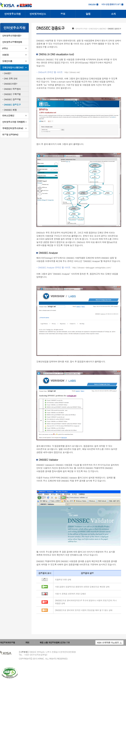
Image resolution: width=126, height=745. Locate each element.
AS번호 (5, 54)
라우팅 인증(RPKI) (10, 134)
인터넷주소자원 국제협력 (13, 121)
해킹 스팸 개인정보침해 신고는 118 (54, 642)
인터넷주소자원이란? (11, 35)
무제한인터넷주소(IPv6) (12, 128)
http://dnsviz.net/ (72, 72)
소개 (113, 13)
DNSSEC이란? (10, 83)
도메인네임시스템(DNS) (12, 67)
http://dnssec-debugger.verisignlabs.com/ (91, 267)
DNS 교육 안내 (10, 78)
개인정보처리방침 (7, 642)
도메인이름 (7, 61)
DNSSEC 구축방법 (12, 94)
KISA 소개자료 (109, 642)
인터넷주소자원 (12, 13)
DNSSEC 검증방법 (12, 99)
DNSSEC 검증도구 (12, 104)
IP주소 (5, 48)
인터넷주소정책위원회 (12, 42)
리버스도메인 (8, 115)
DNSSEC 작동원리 (12, 88)
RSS (27, 642)
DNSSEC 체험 (10, 109)
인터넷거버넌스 (38, 13)
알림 (88, 13)
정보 (63, 13)
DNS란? (7, 73)
